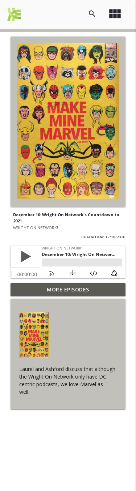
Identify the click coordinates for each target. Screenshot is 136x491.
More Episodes (68, 289)
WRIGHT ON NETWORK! (35, 227)
